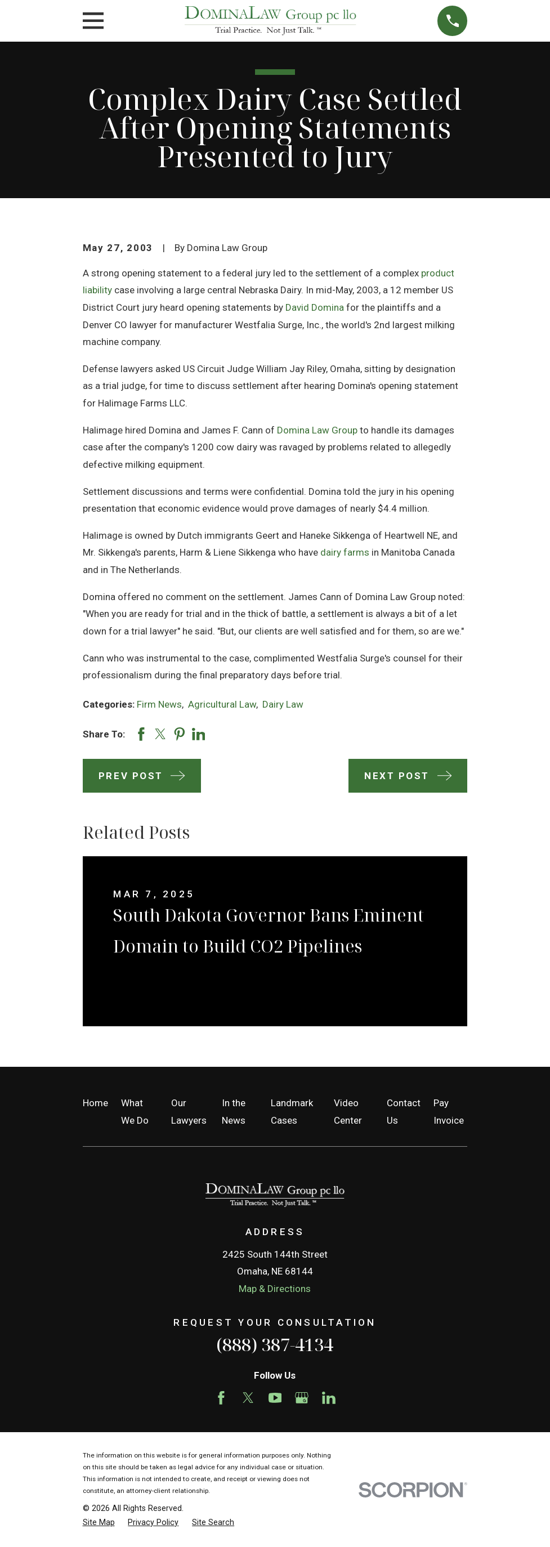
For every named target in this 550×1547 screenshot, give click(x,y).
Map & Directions (275, 1288)
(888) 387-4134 (274, 1344)
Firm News (159, 704)
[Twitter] (248, 1398)
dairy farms (344, 552)
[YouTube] (275, 1398)
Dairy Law (282, 704)
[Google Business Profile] (301, 1398)
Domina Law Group (317, 430)
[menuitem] (99, 1522)
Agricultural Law (222, 704)
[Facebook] (221, 1398)
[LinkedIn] (329, 1398)
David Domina (314, 307)
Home (95, 1102)
